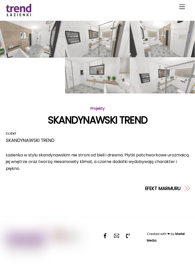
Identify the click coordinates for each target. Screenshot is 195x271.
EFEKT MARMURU (163, 188)
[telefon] (128, 235)
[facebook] (105, 235)
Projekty (97, 108)
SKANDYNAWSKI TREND (97, 120)
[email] (116, 235)
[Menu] (182, 7)
